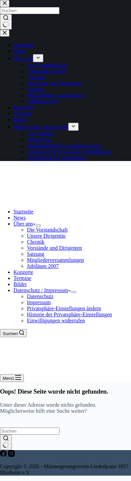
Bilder (20, 284)
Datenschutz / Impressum (42, 290)
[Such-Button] (6, 442)
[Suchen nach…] (29, 431)
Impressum (39, 302)
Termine (22, 278)
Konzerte (23, 272)
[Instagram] (11, 455)
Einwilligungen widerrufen (56, 320)
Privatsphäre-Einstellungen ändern (64, 308)
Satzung (35, 254)
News (19, 218)
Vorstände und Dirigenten (54, 248)
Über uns (24, 224)
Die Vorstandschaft (47, 230)
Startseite (23, 211)
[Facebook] (4, 455)
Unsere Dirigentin (46, 236)
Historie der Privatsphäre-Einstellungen (69, 314)
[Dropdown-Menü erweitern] (38, 226)
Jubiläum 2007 (43, 266)
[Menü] (12, 378)
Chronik (35, 242)
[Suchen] (13, 333)
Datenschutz (40, 296)
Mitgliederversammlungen (55, 260)
